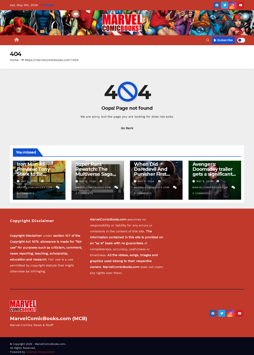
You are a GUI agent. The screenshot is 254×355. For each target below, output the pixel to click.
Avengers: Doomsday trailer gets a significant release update (212, 171)
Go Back (127, 128)
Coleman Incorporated (40, 351)
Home (14, 60)
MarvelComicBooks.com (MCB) (48, 318)
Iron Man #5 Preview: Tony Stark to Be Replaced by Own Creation (37, 174)
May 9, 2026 (29, 181)
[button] (207, 40)
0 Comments (26, 193)
